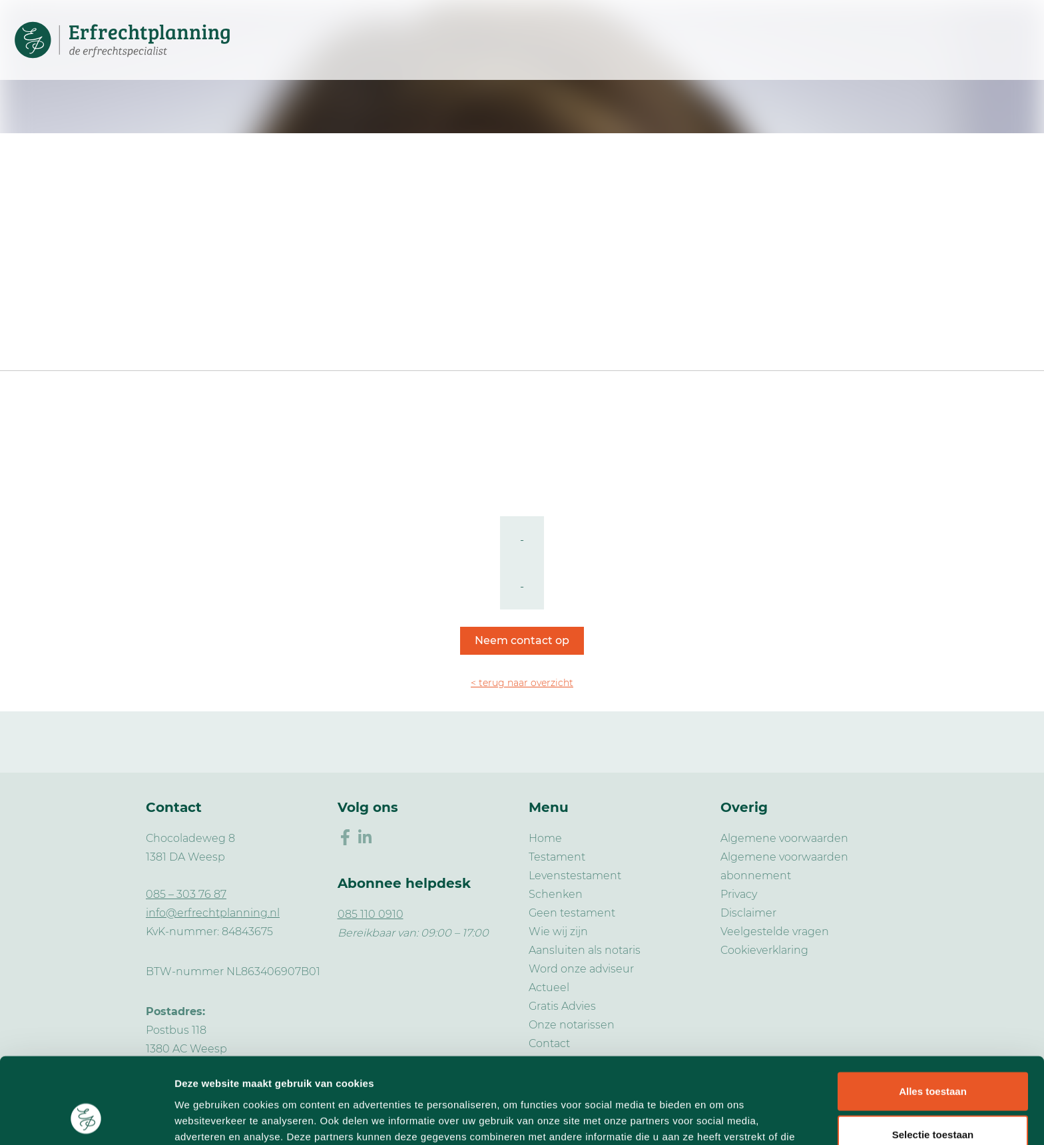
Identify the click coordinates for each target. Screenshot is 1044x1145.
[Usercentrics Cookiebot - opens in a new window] (86, 1119)
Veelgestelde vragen (774, 931)
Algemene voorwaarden (784, 838)
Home (545, 838)
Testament (557, 857)
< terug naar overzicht (522, 683)
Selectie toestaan (933, 1058)
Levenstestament (575, 875)
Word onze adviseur (581, 968)
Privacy (738, 894)
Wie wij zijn (558, 931)
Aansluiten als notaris (585, 950)
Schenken (556, 894)
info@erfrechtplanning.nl (213, 913)
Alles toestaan (933, 1014)
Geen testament (572, 913)
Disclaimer (748, 913)
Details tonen (719, 1118)
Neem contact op (522, 640)
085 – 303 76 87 (186, 894)
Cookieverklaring (764, 950)
